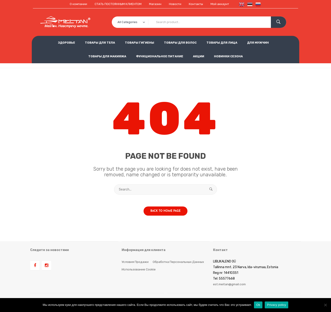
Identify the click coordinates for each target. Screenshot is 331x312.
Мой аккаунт (222, 4)
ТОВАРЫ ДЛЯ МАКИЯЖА (107, 56)
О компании (75, 4)
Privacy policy (276, 305)
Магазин (155, 4)
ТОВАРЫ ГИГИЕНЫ (139, 42)
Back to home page (165, 213)
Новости (175, 4)
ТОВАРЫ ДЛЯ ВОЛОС (180, 42)
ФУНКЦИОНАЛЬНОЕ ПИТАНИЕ (159, 56)
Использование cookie (139, 271)
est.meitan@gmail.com (230, 286)
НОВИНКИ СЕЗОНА (228, 56)
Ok (258, 305)
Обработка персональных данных (179, 263)
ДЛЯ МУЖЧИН (258, 42)
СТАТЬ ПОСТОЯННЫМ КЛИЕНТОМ (116, 4)
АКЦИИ (198, 56)
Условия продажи (135, 263)
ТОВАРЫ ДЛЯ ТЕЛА (100, 42)
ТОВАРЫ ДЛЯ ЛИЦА (221, 42)
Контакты (197, 4)
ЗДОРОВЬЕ (66, 42)
